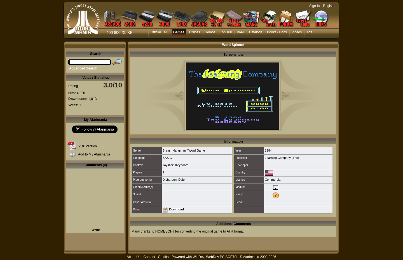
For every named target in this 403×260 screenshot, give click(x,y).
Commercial (273, 179)
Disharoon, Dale (174, 179)
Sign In (314, 6)
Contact (149, 257)
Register (329, 6)
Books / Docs (277, 32)
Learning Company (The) (282, 157)
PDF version (87, 146)
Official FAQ (159, 32)
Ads (309, 32)
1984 (268, 150)
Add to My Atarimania (94, 154)
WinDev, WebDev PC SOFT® (215, 257)
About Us (133, 257)
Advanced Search (83, 68)
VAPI (240, 32)
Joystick (168, 165)
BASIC (167, 157)
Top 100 (226, 32)
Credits (163, 257)
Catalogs (255, 32)
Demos (210, 32)
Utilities (194, 32)
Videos (297, 32)
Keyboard (181, 165)
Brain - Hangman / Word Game (184, 150)
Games (178, 32)
